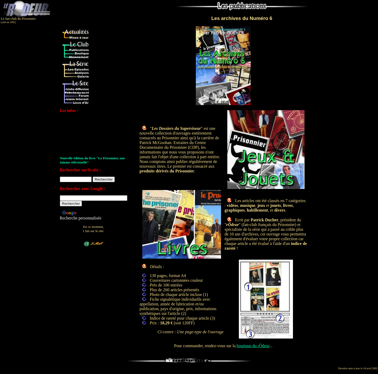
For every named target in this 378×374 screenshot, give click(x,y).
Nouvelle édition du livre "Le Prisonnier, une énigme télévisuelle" (92, 160)
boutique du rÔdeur (253, 346)
